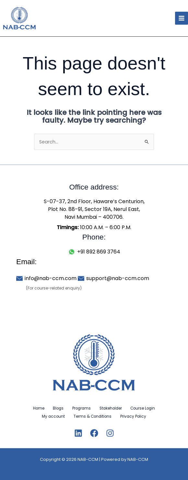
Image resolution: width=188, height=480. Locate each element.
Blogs (56, 408)
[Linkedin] (78, 432)
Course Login (146, 408)
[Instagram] (110, 432)
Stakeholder (112, 408)
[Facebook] (94, 432)
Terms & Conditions (93, 416)
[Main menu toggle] (181, 18)
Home (35, 408)
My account (51, 416)
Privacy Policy (135, 416)
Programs (81, 408)
